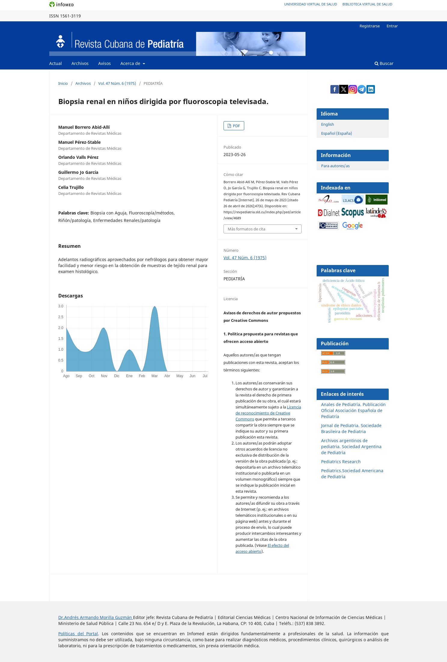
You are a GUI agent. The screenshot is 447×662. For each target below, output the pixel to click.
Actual (55, 63)
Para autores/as (335, 165)
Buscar (384, 63)
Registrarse (370, 26)
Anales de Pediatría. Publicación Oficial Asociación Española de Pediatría (353, 410)
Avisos (104, 63)
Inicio (63, 83)
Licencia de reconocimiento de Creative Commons (268, 413)
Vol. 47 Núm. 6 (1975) (117, 83)
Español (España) (336, 133)
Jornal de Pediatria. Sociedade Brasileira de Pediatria (351, 428)
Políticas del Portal (78, 633)
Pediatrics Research (341, 461)
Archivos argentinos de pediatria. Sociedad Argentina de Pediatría (351, 446)
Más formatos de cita (246, 229)
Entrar (392, 26)
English (327, 124)
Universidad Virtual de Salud (310, 4)
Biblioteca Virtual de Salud (367, 4)
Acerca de (130, 63)
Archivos (80, 63)
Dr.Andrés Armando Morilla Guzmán (95, 617)
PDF (236, 125)
